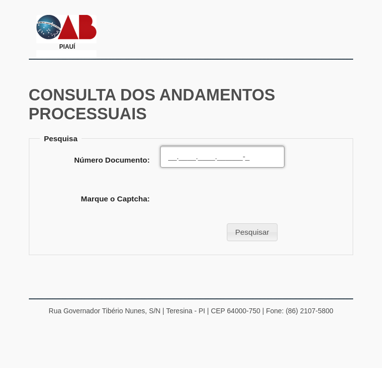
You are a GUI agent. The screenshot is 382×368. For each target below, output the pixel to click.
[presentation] (235, 199)
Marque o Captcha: (115, 198)
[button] (252, 232)
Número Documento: (112, 160)
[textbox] (222, 157)
